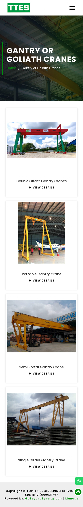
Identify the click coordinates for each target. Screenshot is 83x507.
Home (11, 68)
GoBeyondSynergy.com (43, 498)
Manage (72, 498)
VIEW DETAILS (41, 187)
